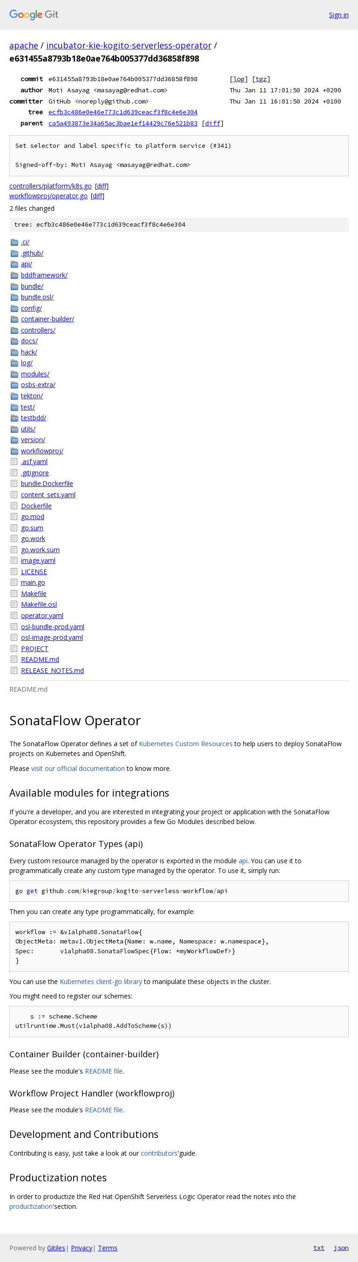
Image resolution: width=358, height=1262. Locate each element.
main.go (33, 582)
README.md (40, 659)
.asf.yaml (34, 461)
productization (31, 1206)
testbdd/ (33, 417)
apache (23, 45)
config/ (31, 308)
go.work (33, 538)
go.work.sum (40, 549)
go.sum (32, 527)
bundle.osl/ (37, 296)
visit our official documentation (78, 768)
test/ (28, 406)
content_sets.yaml (48, 494)
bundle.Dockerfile (47, 483)
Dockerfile (36, 505)
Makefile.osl (39, 604)
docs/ (29, 340)
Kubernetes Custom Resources (186, 743)
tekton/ (32, 395)
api (243, 860)
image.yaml (38, 560)
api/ (26, 263)
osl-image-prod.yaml (52, 637)
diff (212, 123)
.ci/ (25, 241)
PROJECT (34, 648)
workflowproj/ (42, 450)
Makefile (34, 593)
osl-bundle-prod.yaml (52, 626)
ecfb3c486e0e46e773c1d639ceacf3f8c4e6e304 (123, 112)
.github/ (32, 253)
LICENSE (34, 571)
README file (104, 1071)
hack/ (29, 351)
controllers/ (38, 330)
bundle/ (32, 286)
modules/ (35, 373)
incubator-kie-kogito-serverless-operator (129, 45)
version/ (33, 439)
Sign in (339, 14)
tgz (261, 79)
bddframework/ (44, 274)
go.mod (32, 516)
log (238, 79)
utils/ (28, 428)
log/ (27, 362)
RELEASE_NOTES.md (52, 670)
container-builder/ (47, 318)
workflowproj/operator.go (48, 195)
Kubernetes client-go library (101, 981)
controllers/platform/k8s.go (50, 185)
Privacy (81, 1247)
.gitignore (35, 472)
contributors (159, 1153)
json (341, 1247)
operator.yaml (42, 615)
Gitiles (56, 1247)
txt (318, 1247)
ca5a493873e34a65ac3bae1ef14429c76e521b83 (123, 123)
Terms (107, 1247)
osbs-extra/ (38, 384)
